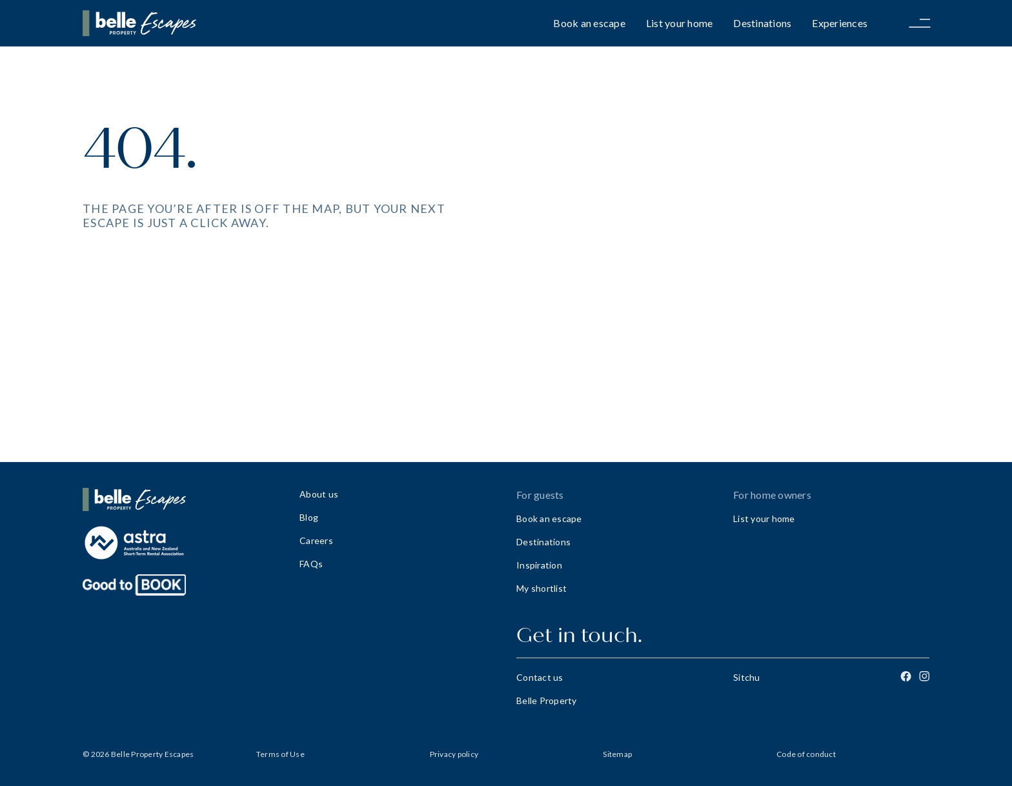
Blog (308, 517)
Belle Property (546, 700)
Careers (316, 540)
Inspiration (539, 564)
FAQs (311, 563)
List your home (679, 23)
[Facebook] (905, 676)
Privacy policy (454, 754)
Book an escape (589, 23)
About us (318, 494)
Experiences (839, 23)
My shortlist (541, 588)
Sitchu (746, 677)
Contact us (539, 677)
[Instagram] (924, 676)
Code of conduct (806, 754)
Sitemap (617, 754)
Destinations (762, 23)
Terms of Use (280, 754)
